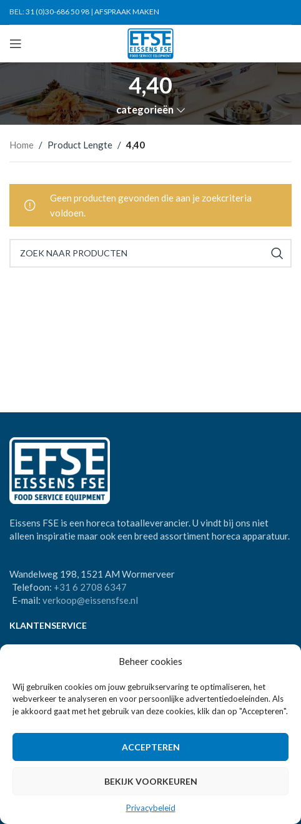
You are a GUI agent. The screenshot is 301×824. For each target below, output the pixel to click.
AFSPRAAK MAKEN (126, 11)
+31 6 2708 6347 (90, 587)
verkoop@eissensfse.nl (90, 600)
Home (21, 144)
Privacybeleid (150, 808)
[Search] (150, 253)
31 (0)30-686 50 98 (57, 11)
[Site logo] (150, 42)
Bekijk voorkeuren (150, 781)
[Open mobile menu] (15, 43)
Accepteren (151, 747)
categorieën (145, 110)
